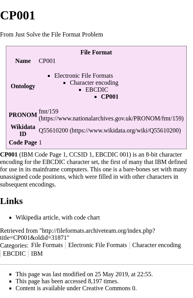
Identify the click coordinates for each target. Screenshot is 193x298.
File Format (96, 52)
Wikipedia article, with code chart (58, 217)
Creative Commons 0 (108, 288)
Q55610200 (53, 130)
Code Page (23, 142)
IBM (37, 253)
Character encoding (94, 82)
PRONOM (23, 115)
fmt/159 (48, 111)
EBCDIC (96, 89)
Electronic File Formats (83, 75)
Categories (13, 245)
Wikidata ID (23, 130)
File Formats (47, 245)
